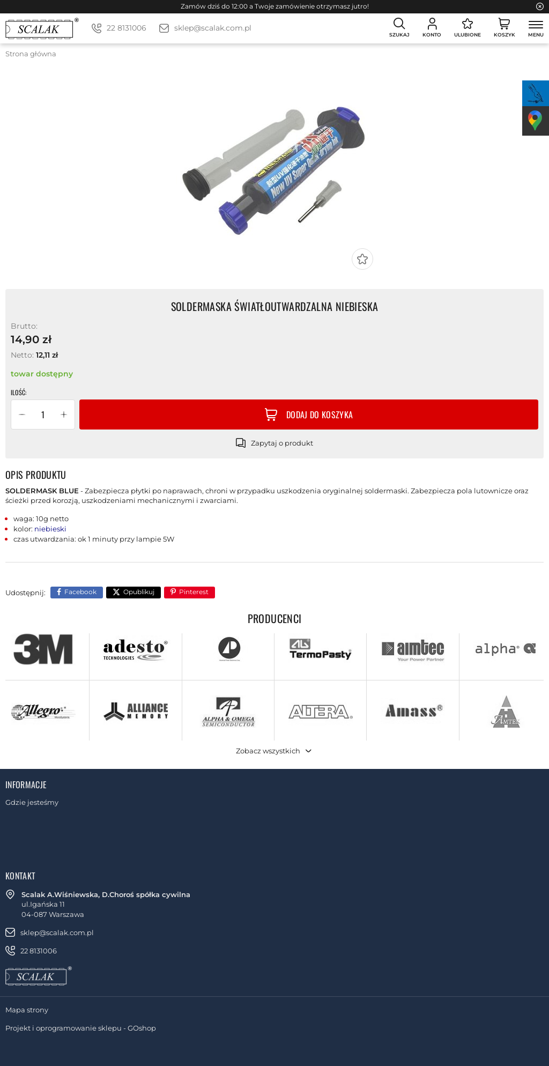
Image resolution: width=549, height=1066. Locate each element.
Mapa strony (26, 1009)
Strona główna (30, 53)
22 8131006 (126, 28)
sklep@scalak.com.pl (212, 28)
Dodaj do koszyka (319, 414)
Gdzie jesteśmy (31, 802)
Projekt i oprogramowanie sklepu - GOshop (80, 1028)
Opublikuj (138, 592)
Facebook (80, 592)
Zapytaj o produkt (282, 443)
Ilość (18, 392)
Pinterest (194, 592)
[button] (22, 414)
